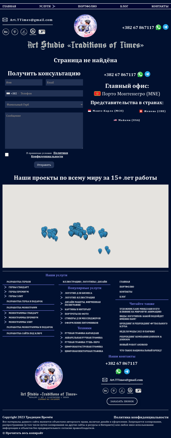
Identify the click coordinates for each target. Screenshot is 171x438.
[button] (44, 235)
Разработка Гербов (19, 281)
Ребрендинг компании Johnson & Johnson (141, 338)
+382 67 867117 (138, 27)
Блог (123, 296)
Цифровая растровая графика (84, 346)
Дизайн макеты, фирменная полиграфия (83, 303)
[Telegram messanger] (165, 27)
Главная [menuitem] (6, 6)
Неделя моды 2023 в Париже (137, 331)
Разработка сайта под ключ (24, 333)
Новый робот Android (134, 344)
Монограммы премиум (23, 317)
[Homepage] (85, 45)
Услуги (45, 6)
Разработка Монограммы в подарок (30, 327)
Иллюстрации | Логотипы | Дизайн (85, 281)
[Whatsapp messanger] (159, 27)
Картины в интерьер (78, 309)
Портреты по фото (77, 313)
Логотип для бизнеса (78, 293)
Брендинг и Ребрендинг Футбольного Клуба (143, 325)
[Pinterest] (14, 32)
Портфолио (127, 286)
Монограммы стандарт (23, 313)
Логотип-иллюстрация (80, 297)
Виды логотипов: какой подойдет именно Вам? (142, 317)
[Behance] (6, 32)
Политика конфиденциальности (141, 417)
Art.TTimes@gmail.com (28, 19)
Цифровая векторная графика (84, 351)
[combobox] (12, 93)
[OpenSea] (32, 32)
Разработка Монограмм (22, 307)
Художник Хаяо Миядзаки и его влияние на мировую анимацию (140, 310)
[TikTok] (23, 32)
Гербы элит (16, 296)
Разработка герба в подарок (25, 301)
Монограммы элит (21, 322)
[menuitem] (44, 6)
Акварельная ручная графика (84, 337)
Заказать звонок (122, 401)
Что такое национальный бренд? (141, 350)
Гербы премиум (19, 291)
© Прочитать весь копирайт (23, 433)
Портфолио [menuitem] (84, 6)
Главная (125, 281)
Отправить (44, 164)
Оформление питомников (81, 322)
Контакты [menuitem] (158, 6)
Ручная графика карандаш (82, 333)
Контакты (126, 291)
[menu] (85, 6)
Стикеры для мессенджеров (83, 318)
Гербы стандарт (19, 287)
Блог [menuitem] (121, 6)
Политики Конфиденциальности (49, 154)
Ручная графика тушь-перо (82, 342)
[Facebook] (41, 32)
